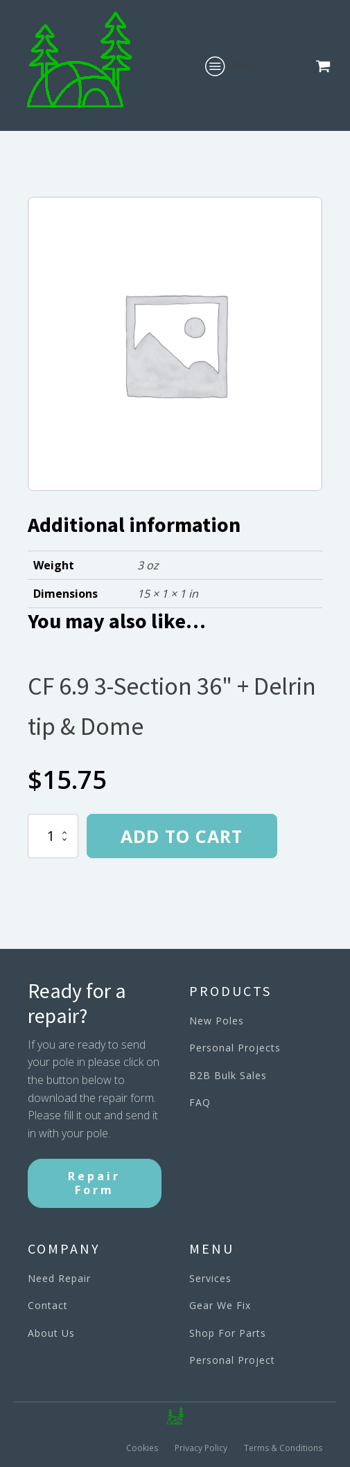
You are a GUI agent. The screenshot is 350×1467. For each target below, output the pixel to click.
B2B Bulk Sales (228, 1075)
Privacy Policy (201, 1448)
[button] (325, 65)
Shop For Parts (227, 1333)
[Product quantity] (53, 836)
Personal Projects (235, 1047)
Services (210, 1278)
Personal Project (232, 1360)
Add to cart (182, 836)
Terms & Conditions (283, 1448)
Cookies (142, 1448)
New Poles (216, 1020)
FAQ (200, 1102)
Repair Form (94, 1182)
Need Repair (59, 1278)
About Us (51, 1333)
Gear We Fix (220, 1305)
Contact (48, 1305)
